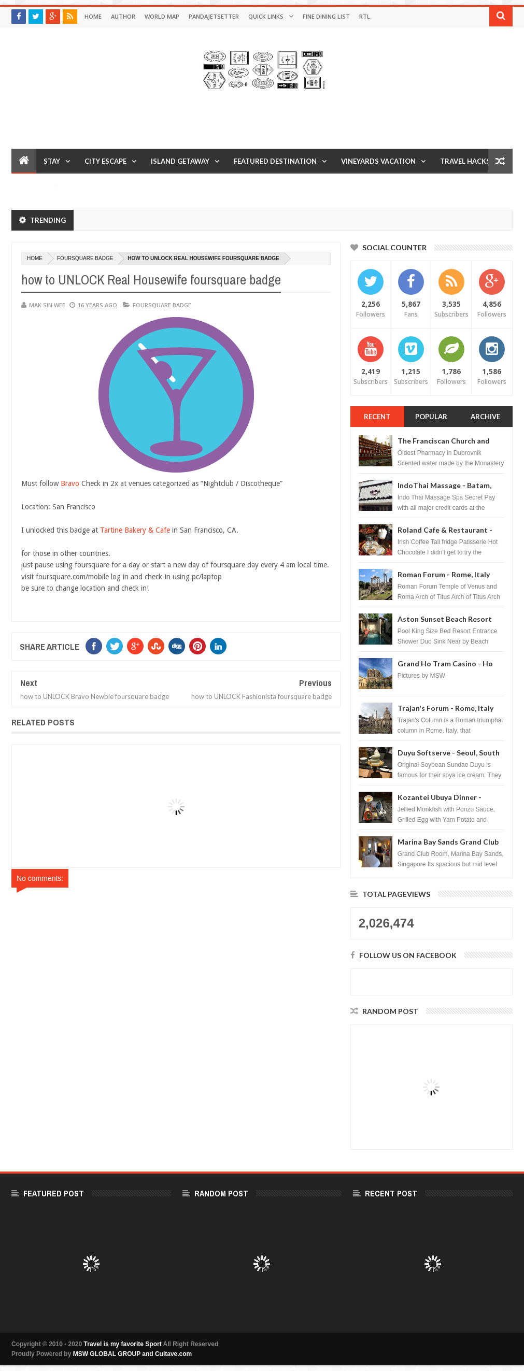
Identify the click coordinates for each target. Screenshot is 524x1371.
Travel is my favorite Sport (123, 1344)
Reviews (34, 186)
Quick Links (266, 16)
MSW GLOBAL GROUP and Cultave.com (132, 1354)
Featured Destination (275, 161)
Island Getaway (180, 161)
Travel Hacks (465, 161)
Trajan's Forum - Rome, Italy (445, 708)
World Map (162, 16)
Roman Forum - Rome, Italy (444, 574)
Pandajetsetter (214, 16)
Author (123, 16)
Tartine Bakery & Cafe (135, 530)
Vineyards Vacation (378, 161)
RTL (364, 16)
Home (93, 16)
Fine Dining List (326, 16)
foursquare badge (85, 258)
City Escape (105, 161)
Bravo (71, 483)
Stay (52, 161)
